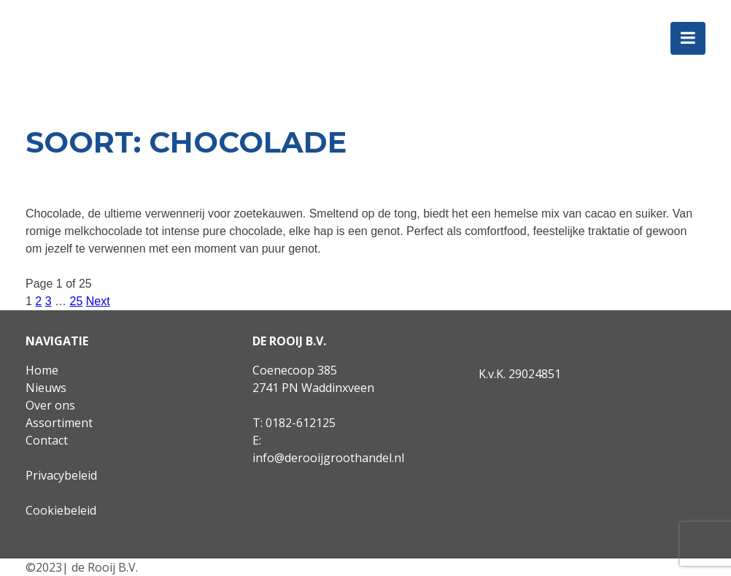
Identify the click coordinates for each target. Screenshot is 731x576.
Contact (47, 440)
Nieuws (46, 388)
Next (98, 301)
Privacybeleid (61, 475)
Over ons (50, 405)
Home (42, 370)
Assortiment (59, 423)
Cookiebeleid (61, 510)
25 (76, 301)
